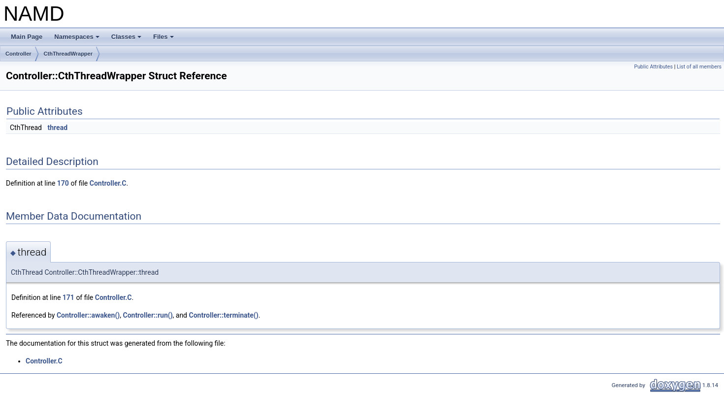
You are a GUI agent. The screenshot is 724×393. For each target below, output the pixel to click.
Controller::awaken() (88, 315)
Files (164, 39)
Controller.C (108, 183)
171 (68, 297)
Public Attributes (653, 67)
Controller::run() (147, 315)
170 (63, 183)
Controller (18, 54)
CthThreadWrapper (68, 54)
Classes (127, 39)
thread (58, 127)
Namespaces (77, 39)
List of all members (699, 67)
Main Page (26, 36)
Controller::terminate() (224, 315)
